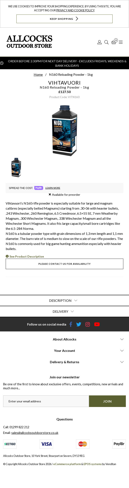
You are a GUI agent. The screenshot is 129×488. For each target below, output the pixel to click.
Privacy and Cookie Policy (75, 10)
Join (107, 401)
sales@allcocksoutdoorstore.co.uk (34, 433)
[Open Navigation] (121, 42)
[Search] (106, 42)
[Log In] (99, 42)
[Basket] (113, 42)
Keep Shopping (64, 19)
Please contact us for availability (65, 263)
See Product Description (26, 256)
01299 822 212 (19, 427)
